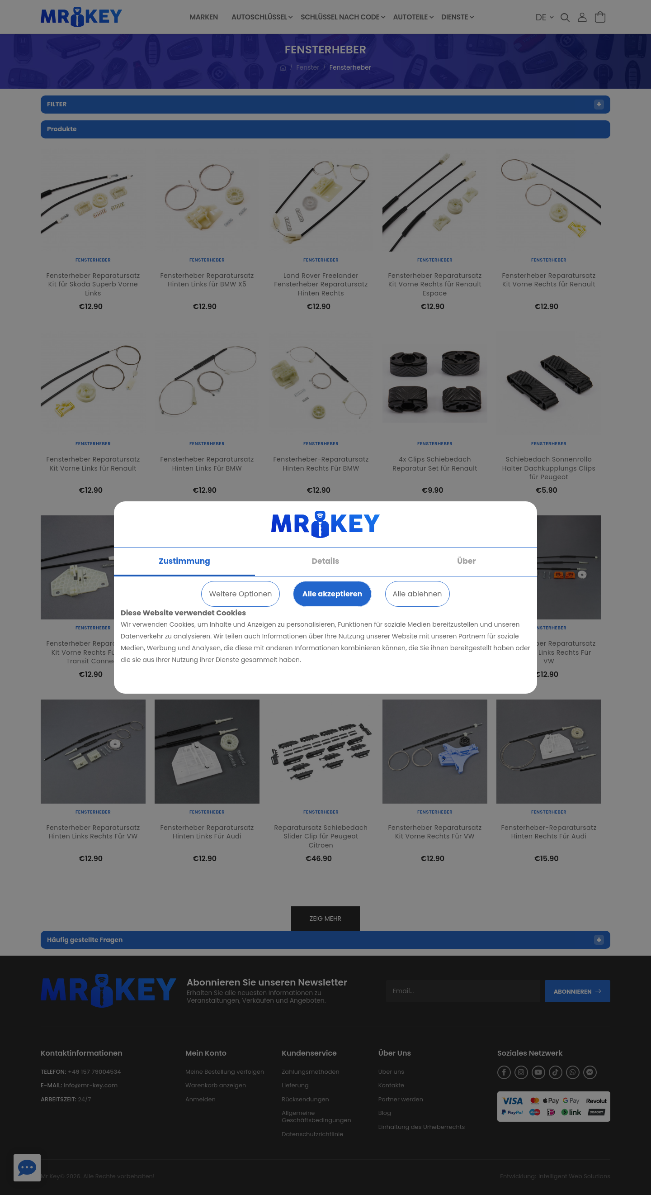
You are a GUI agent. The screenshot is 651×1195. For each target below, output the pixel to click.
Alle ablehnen (417, 594)
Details (326, 561)
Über (466, 561)
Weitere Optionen (240, 594)
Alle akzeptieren (332, 594)
